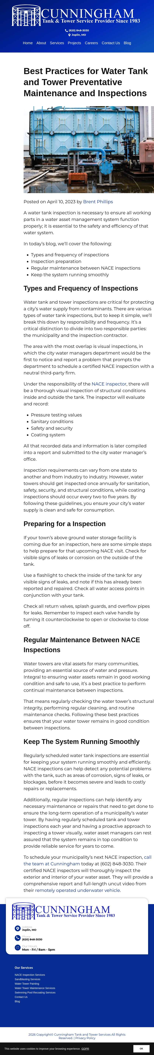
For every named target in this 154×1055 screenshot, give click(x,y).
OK (141, 1048)
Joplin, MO (77, 34)
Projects (74, 43)
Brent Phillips (98, 201)
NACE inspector (108, 384)
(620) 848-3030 (77, 30)
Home (28, 43)
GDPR (85, 1048)
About (41, 43)
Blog (127, 43)
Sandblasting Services (27, 979)
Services (57, 43)
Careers (91, 43)
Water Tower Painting (27, 983)
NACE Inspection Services (30, 974)
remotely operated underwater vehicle (77, 890)
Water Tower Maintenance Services (35, 988)
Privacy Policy (85, 1038)
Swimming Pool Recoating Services (35, 992)
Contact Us (111, 43)
